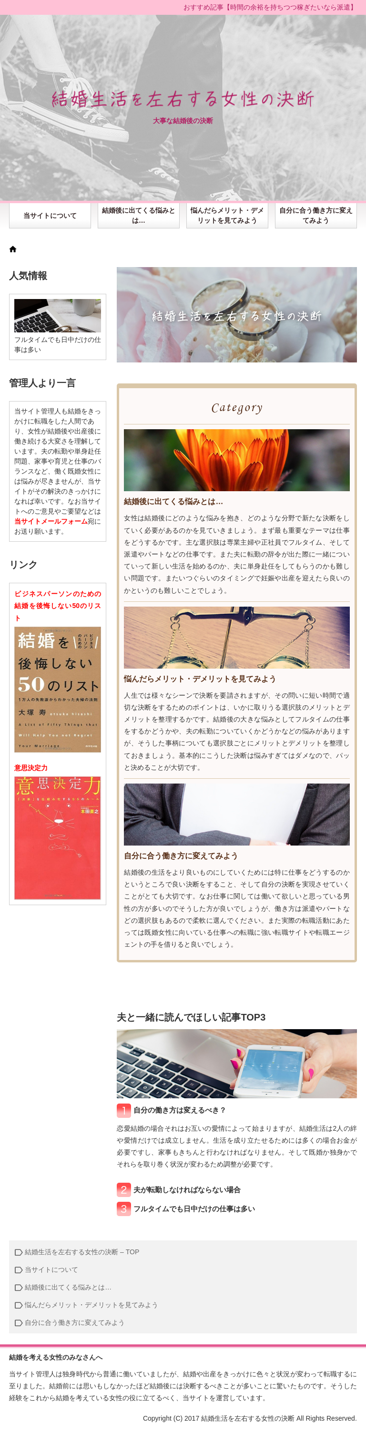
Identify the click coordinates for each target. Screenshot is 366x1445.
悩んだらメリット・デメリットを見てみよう (227, 215)
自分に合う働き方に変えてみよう (316, 215)
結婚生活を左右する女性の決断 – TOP (82, 1252)
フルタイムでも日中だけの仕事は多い (194, 1209)
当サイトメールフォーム (51, 521)
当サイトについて (50, 215)
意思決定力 (31, 768)
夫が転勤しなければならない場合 (187, 1190)
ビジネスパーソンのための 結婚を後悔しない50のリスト (57, 605)
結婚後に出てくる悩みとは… (138, 215)
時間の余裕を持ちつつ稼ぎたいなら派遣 (290, 7)
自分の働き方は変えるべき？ (179, 1110)
